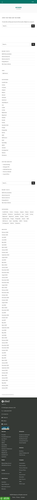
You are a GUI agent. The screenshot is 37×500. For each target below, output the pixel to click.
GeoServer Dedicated (7, 448)
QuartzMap (4, 142)
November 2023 (5, 272)
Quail (3, 140)
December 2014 (5, 365)
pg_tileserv (4, 438)
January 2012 (5, 388)
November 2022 (5, 282)
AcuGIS (18, 7)
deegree (3, 90)
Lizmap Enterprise (23, 440)
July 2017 (4, 320)
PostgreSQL (4, 130)
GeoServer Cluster (23, 436)
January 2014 (5, 370)
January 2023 (5, 277)
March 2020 (4, 307)
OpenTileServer (5, 484)
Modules (4, 488)
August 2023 (5, 275)
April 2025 (4, 244)
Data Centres (22, 465)
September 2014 (5, 367)
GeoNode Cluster (23, 438)
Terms (13, 497)
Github (4, 420)
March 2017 (4, 325)
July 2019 (4, 312)
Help (20, 481)
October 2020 (5, 300)
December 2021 (5, 292)
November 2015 (5, 347)
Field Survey (22, 455)
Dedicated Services (7, 169)
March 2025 (4, 247)
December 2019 (5, 310)
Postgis (3, 127)
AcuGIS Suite (5, 82)
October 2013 (5, 372)
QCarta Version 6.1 (6, 56)
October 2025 (5, 234)
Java (3, 105)
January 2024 (5, 267)
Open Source (22, 479)
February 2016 (5, 340)
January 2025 (5, 249)
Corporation (22, 463)
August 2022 (4, 285)
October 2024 (5, 252)
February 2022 (5, 290)
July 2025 (4, 237)
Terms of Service (23, 467)
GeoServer (4, 100)
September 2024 (5, 255)
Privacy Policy (22, 470)
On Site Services (6, 473)
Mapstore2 (4, 115)
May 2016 (4, 332)
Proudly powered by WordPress (8, 394)
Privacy (18, 497)
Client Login (22, 483)
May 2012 (4, 383)
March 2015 (4, 360)
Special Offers (6, 174)
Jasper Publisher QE (24, 453)
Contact (23, 497)
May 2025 (4, 242)
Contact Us (5, 414)
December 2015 (5, 345)
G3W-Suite (4, 450)
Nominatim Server (6, 486)
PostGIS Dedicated (6, 436)
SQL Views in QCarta (6, 64)
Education (21, 477)
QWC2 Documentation (7, 54)
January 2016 (5, 342)
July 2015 (4, 352)
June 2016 (4, 330)
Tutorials (4, 147)
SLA (20, 472)
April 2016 (4, 335)
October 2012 (5, 380)
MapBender (4, 452)
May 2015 (4, 357)
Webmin (3, 152)
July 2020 (4, 305)
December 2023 (5, 270)
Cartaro (3, 85)
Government (22, 474)
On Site (3, 470)
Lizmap (3, 110)
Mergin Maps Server (6, 463)
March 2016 (4, 337)
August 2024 (5, 257)
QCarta (3, 132)
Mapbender (4, 112)
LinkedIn (5, 424)
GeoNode (4, 97)
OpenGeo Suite (5, 125)
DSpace (3, 92)
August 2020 (5, 302)
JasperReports (5, 102)
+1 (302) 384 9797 (7, 410)
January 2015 (5, 362)
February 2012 (5, 385)
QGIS (3, 135)
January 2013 (5, 378)
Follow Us (5, 417)
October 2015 (5, 350)
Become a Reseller (7, 171)
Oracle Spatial (22, 442)
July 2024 (4, 260)
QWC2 (3, 145)
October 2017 (5, 317)
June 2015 (4, 355)
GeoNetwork (5, 454)
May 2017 (4, 322)
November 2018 (5, 315)
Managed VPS (6, 166)
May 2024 (4, 262)
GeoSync (21, 451)
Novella (3, 120)
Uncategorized (5, 150)
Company (4, 87)
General (3, 95)
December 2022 (5, 280)
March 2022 (4, 287)
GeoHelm (4, 482)
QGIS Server (5, 73)
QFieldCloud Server (6, 465)
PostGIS (4, 434)
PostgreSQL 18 (5, 61)
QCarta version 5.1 (6, 59)
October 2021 (5, 295)
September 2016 (5, 327)
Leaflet (3, 107)
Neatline (3, 117)
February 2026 (5, 232)
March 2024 (4, 265)
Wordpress (4, 155)
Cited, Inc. (4, 404)
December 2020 (5, 297)
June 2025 (4, 239)
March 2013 (4, 375)
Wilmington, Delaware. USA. (9, 407)
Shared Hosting (6, 164)
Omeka (3, 122)
